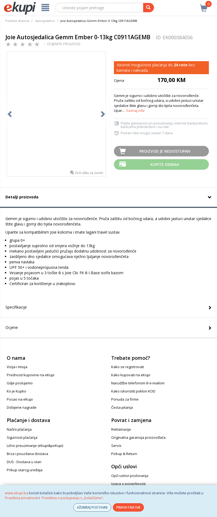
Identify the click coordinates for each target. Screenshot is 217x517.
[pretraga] (148, 7)
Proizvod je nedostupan (164, 151)
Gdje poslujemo (20, 383)
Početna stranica (17, 21)
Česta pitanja (122, 407)
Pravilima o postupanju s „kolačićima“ (72, 497)
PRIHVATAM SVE (128, 507)
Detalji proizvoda (21, 196)
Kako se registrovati (127, 366)
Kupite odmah (164, 164)
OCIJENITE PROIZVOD (63, 43)
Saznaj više (135, 110)
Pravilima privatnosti (21, 497)
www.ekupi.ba (16, 492)
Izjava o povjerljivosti (128, 483)
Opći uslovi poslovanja (129, 475)
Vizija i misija (17, 366)
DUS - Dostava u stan (24, 461)
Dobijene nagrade (22, 407)
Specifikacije (16, 307)
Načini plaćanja (19, 429)
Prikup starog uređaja (24, 469)
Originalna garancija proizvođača (138, 437)
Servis (116, 445)
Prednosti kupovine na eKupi (30, 374)
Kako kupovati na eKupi (130, 374)
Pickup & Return (124, 453)
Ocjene (11, 327)
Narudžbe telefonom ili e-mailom (138, 383)
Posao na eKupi (20, 399)
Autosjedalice (45, 21)
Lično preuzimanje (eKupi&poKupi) (35, 445)
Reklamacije (121, 429)
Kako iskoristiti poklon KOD (133, 391)
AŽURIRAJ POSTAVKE (92, 507)
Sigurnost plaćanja (22, 437)
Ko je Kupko (16, 391)
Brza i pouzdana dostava (27, 453)
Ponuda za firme (125, 399)
